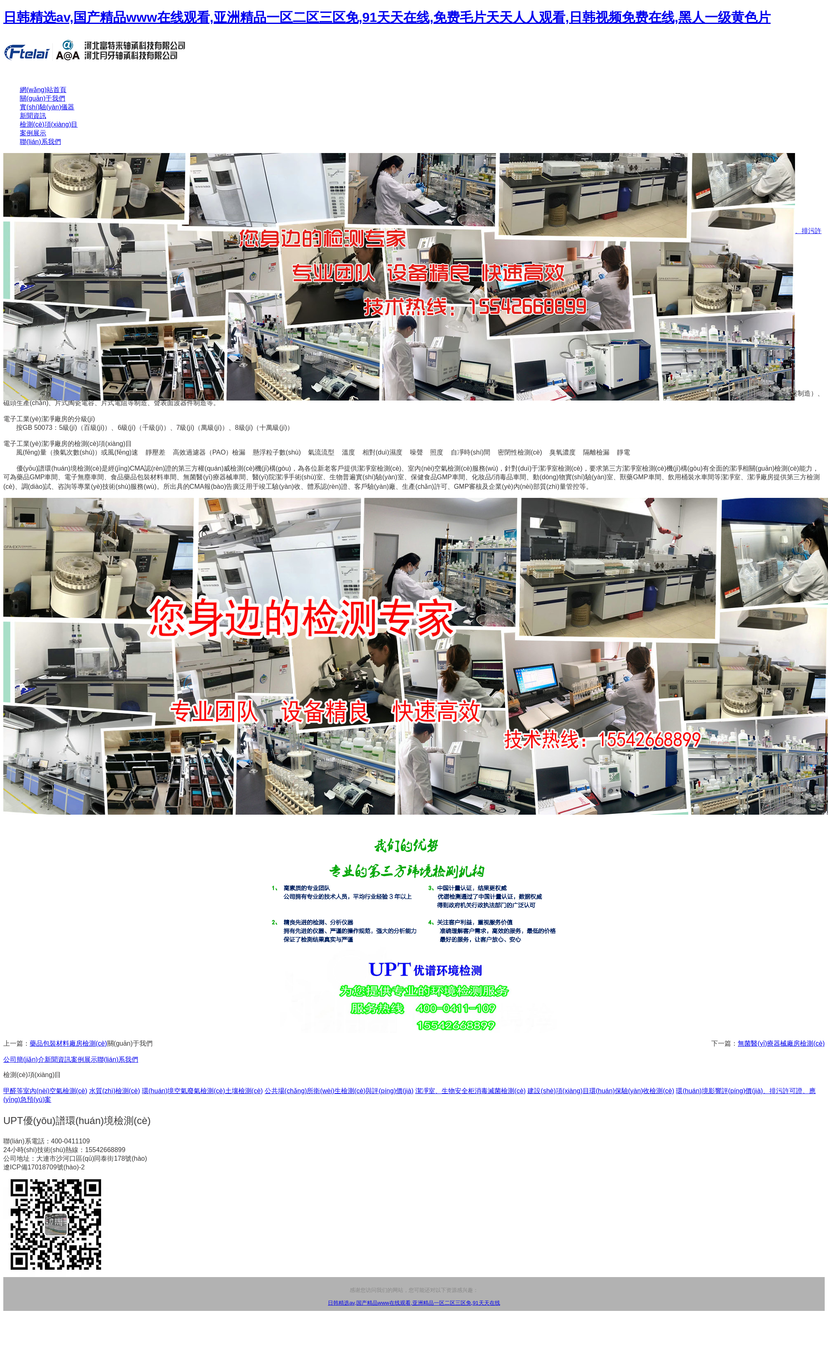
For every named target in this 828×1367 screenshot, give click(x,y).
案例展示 (33, 133)
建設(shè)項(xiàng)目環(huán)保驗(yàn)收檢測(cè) (600, 1090)
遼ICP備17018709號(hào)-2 (44, 1167)
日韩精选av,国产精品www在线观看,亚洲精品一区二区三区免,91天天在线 (414, 1303)
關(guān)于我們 (42, 98)
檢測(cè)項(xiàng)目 (49, 124)
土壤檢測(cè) (244, 1090)
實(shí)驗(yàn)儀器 (47, 107)
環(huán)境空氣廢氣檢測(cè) (183, 1090)
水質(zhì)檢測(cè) (114, 1090)
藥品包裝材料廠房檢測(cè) (68, 1043)
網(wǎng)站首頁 (43, 89)
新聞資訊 (33, 115)
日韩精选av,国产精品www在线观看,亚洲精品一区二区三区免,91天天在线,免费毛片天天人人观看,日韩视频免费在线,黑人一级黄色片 (387, 17)
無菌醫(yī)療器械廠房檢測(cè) (781, 1043)
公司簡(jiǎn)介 (24, 1059)
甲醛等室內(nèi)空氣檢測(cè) (45, 1090)
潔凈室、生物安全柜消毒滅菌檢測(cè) (470, 1090)
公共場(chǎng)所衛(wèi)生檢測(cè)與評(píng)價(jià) (339, 1090)
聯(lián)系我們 (40, 141)
